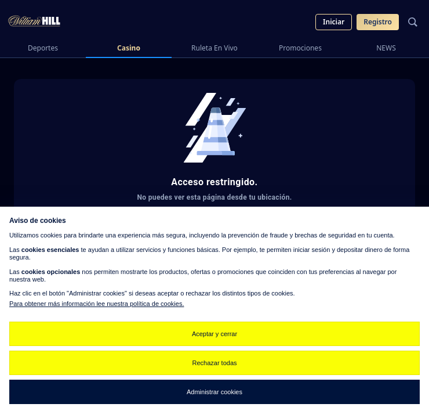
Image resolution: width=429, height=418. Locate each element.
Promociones (300, 48)
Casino (128, 48)
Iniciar (333, 22)
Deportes (43, 48)
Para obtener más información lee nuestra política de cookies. (96, 303)
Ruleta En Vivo (214, 48)
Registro (377, 22)
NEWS (386, 48)
